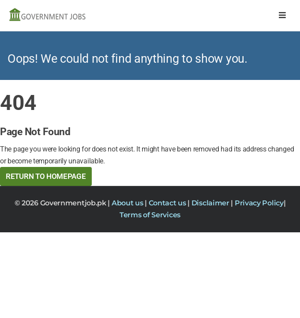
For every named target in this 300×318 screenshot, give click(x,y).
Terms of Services (150, 215)
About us (128, 203)
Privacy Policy (259, 203)
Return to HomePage (46, 176)
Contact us (168, 203)
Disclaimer (211, 203)
